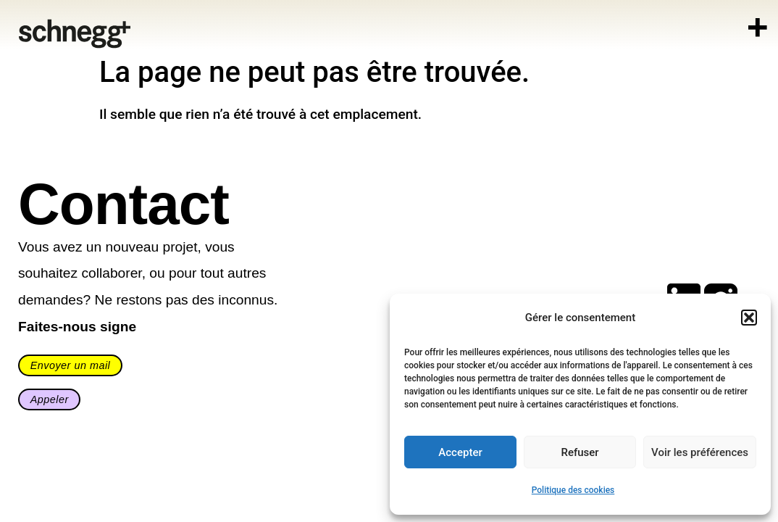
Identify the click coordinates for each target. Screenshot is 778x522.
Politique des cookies (573, 490)
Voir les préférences (699, 452)
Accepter (460, 452)
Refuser (579, 452)
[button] (749, 317)
